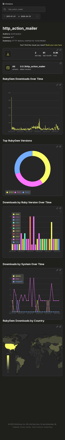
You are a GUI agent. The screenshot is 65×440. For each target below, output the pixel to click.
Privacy (22, 427)
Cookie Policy (48, 427)
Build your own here (54, 45)
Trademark (16, 427)
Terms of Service (37, 427)
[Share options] (57, 50)
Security (28, 427)
